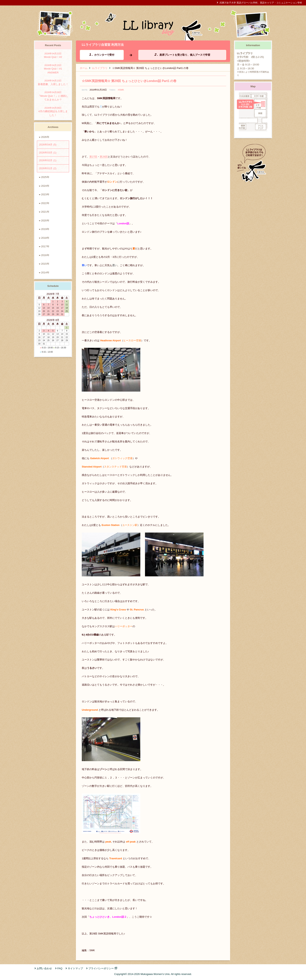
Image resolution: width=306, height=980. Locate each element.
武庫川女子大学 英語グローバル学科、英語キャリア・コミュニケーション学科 (261, 2)
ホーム (83, 68)
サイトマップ (75, 968)
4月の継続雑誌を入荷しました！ (53, 111)
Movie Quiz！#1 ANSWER (53, 68)
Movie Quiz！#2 (53, 55)
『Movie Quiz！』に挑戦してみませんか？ (53, 96)
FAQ (59, 968)
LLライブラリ (100, 68)
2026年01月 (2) (47, 168)
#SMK (121, 89)
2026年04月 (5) (47, 144)
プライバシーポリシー (101, 968)
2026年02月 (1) (47, 160)
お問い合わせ (44, 968)
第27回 (93, 156)
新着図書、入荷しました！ (53, 82)
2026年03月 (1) (47, 152)
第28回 (104, 156)
